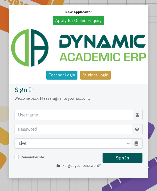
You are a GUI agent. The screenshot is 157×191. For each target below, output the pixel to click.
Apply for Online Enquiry (78, 20)
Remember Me (32, 157)
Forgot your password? (79, 165)
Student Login (95, 74)
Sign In (122, 157)
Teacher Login (62, 74)
